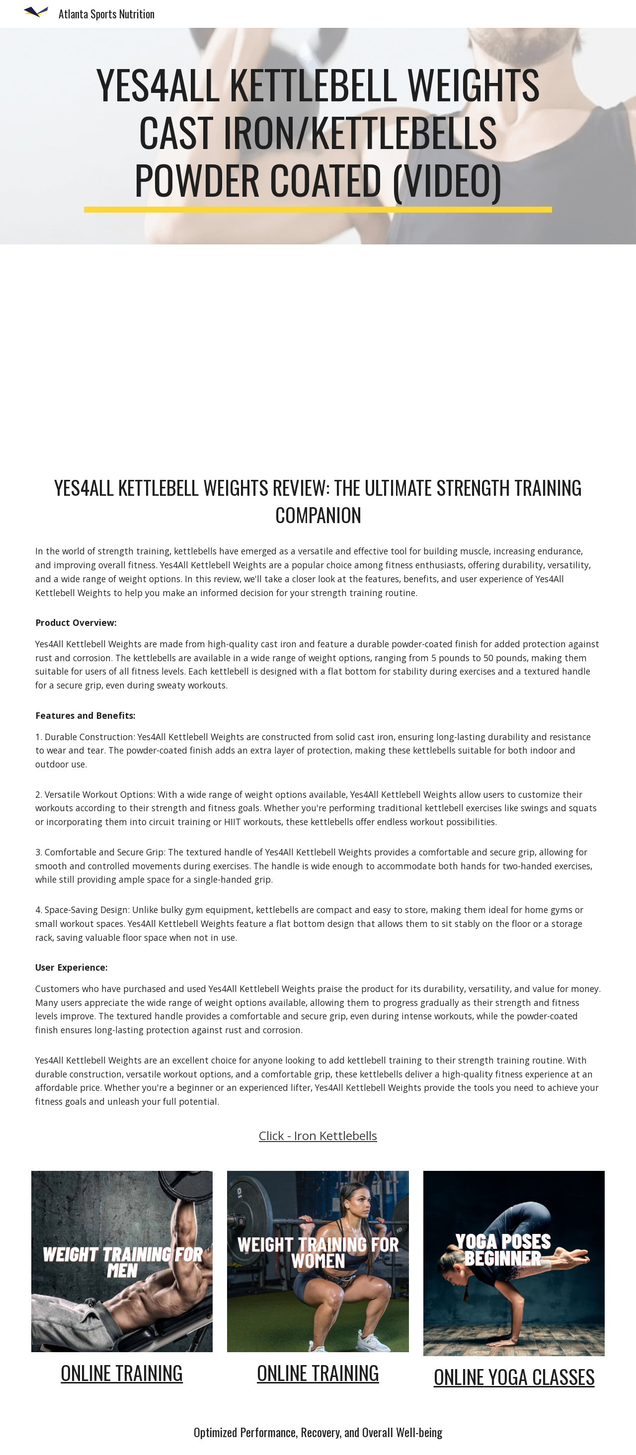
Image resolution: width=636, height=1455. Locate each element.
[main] (318, 136)
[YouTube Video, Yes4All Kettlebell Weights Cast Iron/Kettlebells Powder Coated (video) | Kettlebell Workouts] (318, 351)
